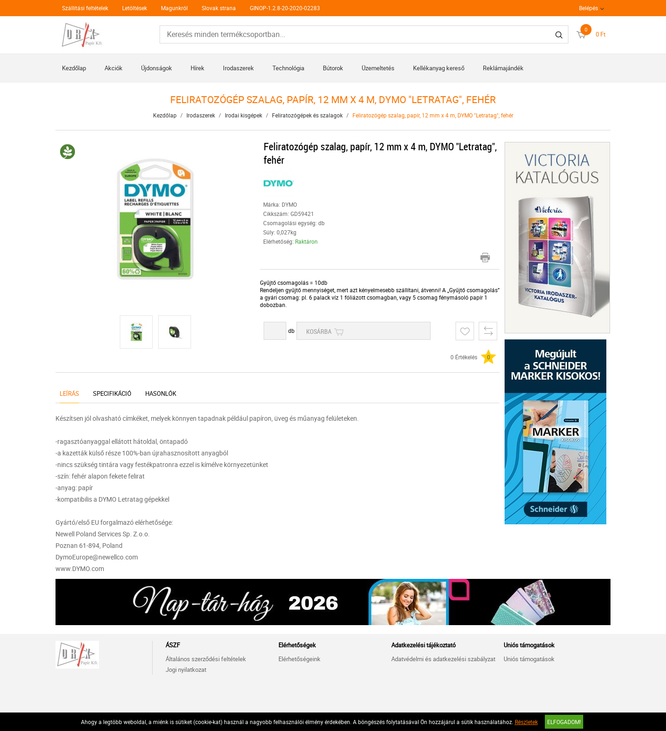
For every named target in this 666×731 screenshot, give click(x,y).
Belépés (588, 8)
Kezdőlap (74, 68)
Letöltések (134, 8)
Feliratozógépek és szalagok (307, 115)
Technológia (288, 68)
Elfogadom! (564, 721)
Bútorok (333, 68)
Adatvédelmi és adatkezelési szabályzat (443, 659)
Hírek (197, 68)
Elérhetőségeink (299, 659)
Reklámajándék (503, 68)
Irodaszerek (238, 68)
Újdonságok (156, 68)
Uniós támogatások (529, 659)
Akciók (114, 68)
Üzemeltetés (378, 68)
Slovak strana (219, 8)
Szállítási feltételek (85, 8)
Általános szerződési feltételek (206, 659)
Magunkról (174, 8)
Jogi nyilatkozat (186, 669)
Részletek (526, 721)
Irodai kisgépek (243, 115)
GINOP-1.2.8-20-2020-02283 (285, 8)
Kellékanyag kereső (438, 68)
